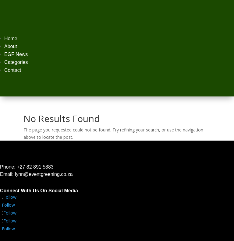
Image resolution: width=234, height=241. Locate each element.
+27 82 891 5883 (35, 166)
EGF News (16, 54)
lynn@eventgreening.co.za (44, 174)
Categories (16, 62)
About (10, 46)
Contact (12, 70)
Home (10, 38)
